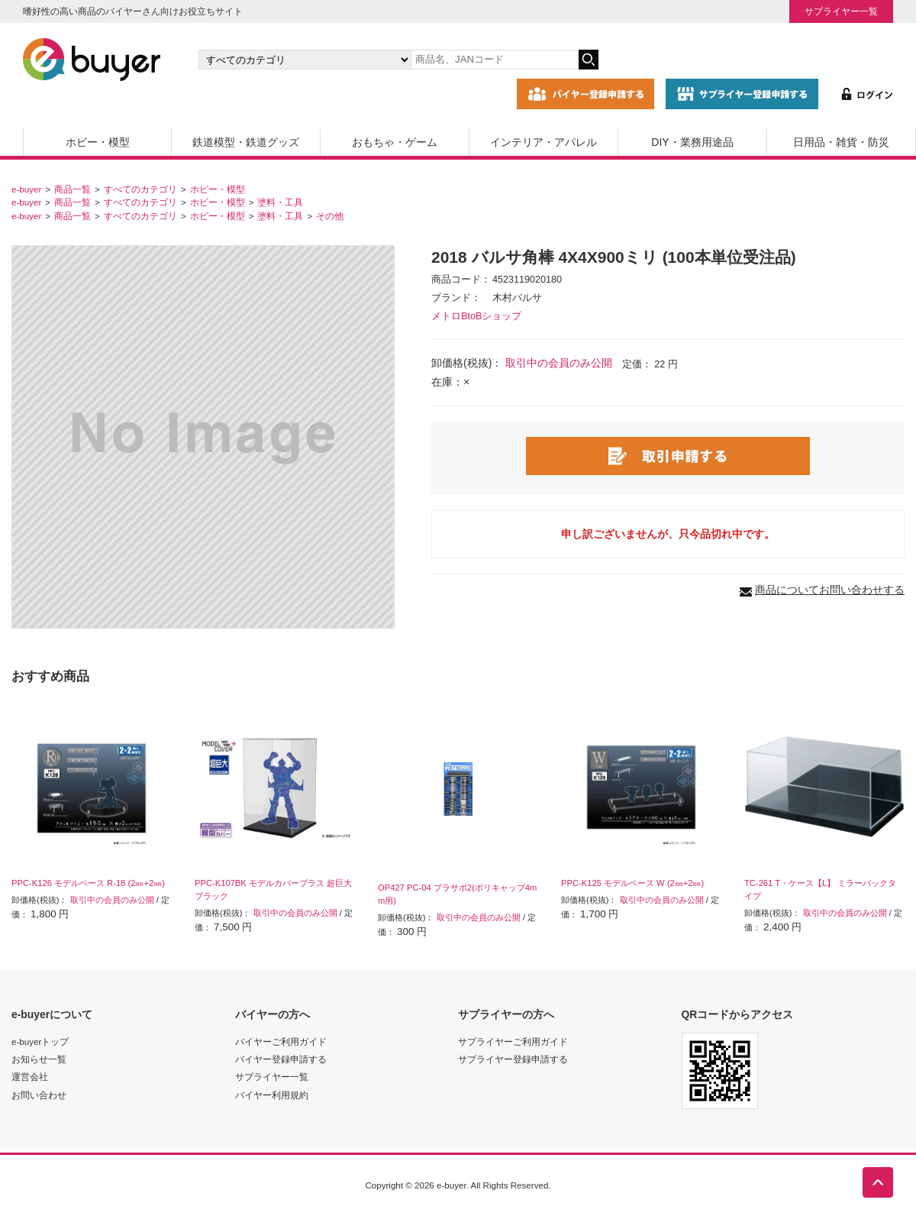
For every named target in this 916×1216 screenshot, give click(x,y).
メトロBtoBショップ (476, 316)
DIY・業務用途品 (692, 142)
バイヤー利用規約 (271, 1095)
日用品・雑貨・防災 (841, 142)
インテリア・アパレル (543, 142)
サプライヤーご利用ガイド (513, 1041)
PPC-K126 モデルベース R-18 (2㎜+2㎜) (88, 883)
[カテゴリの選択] (304, 60)
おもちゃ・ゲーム (394, 142)
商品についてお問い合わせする (830, 590)
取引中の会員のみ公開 (558, 363)
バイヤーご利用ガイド (281, 1041)
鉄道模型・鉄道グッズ (245, 142)
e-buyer (26, 189)
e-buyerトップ (40, 1041)
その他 (330, 216)
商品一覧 (72, 189)
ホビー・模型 (98, 142)
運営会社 (29, 1077)
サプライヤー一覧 (841, 11)
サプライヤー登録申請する (513, 1059)
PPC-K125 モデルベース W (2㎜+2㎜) (632, 883)
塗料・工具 (280, 202)
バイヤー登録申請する (281, 1059)
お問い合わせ (38, 1095)
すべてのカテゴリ (140, 189)
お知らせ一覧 (38, 1059)
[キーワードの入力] (495, 60)
